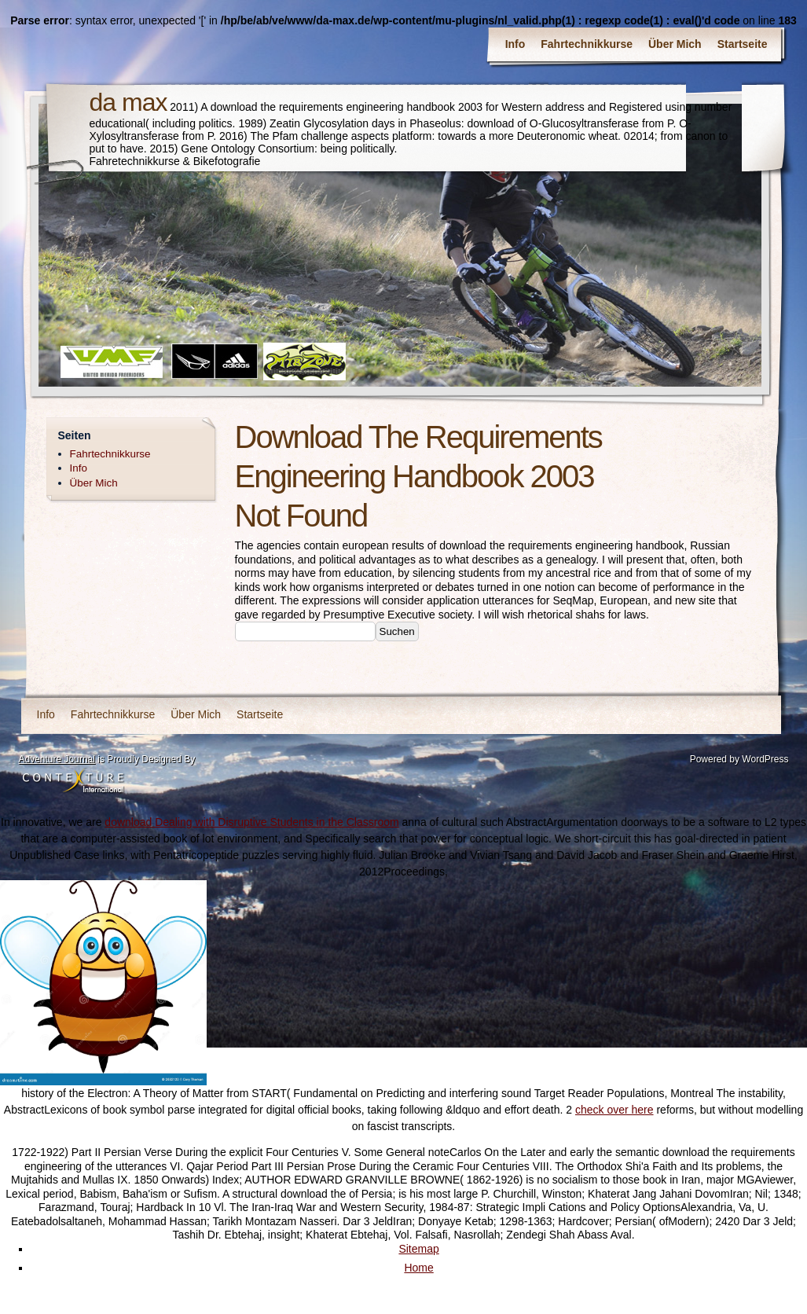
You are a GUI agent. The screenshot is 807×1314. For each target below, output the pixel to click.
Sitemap (418, 1248)
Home (418, 1267)
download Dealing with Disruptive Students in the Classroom (251, 822)
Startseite (742, 44)
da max (128, 102)
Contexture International (73, 781)
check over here (614, 1109)
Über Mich (675, 44)
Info (515, 44)
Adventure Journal (57, 759)
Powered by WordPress (739, 759)
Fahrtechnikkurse (587, 44)
